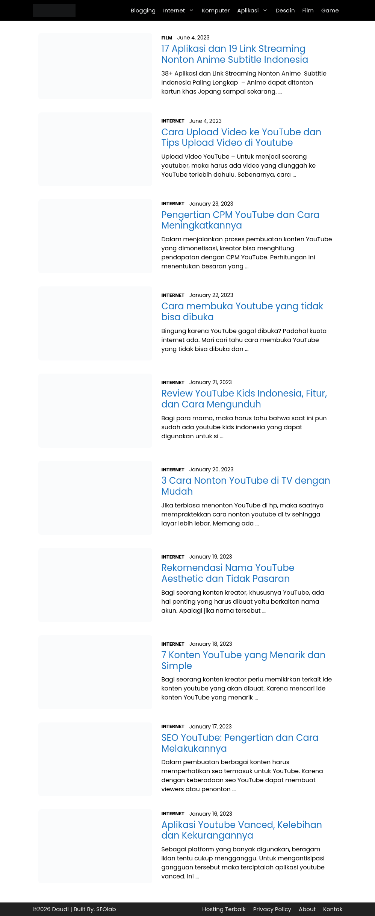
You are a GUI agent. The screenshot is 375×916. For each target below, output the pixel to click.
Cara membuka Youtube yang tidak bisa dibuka (243, 311)
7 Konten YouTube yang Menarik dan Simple (244, 660)
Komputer (216, 10)
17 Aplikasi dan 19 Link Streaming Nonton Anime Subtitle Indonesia (235, 54)
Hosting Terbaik (223, 909)
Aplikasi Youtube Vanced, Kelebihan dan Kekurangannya (242, 830)
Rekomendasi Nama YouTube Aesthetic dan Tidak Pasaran (228, 573)
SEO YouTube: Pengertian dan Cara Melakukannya (240, 743)
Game (330, 10)
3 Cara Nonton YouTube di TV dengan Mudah (246, 486)
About (307, 909)
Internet (180, 10)
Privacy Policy (272, 909)
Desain (285, 10)
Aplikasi (254, 10)
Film (308, 10)
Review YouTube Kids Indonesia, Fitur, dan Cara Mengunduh (244, 398)
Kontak (333, 909)
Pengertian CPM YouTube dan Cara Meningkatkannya (241, 220)
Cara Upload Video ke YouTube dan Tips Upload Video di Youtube (242, 137)
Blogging (143, 10)
